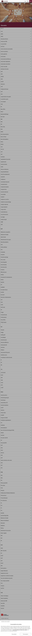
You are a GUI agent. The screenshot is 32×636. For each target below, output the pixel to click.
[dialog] (16, 318)
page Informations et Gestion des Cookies (20, 629)
